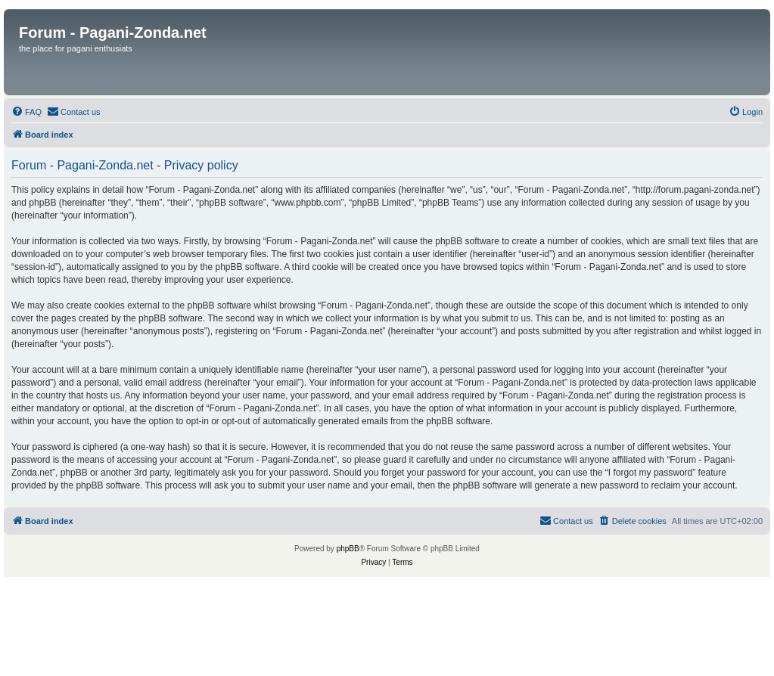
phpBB (348, 548)
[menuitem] (26, 112)
